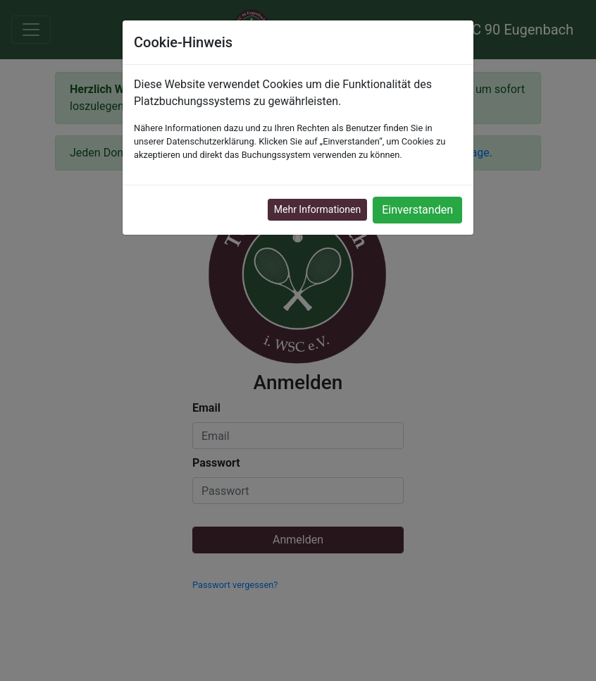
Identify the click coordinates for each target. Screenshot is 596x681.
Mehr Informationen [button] (317, 209)
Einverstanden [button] (417, 209)
